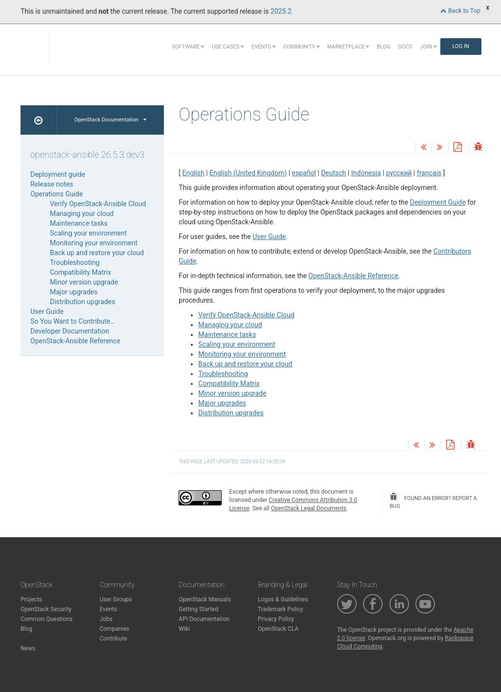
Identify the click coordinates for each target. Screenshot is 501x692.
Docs (405, 47)
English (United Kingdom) (248, 173)
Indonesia (366, 173)
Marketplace (348, 47)
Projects (31, 599)
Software (188, 47)
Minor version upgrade (232, 393)
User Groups (116, 599)
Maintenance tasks (227, 334)
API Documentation (204, 619)
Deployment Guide (438, 202)
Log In (461, 46)
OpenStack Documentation (110, 120)
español (304, 173)
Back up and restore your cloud (245, 364)
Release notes (51, 184)
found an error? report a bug (433, 501)
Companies (115, 628)
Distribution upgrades (230, 413)
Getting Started (198, 609)
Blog (383, 47)
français (429, 173)
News (28, 648)
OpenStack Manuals (205, 599)
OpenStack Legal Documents (308, 508)
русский (399, 173)
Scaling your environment (236, 344)
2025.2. (282, 11)
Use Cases (228, 47)
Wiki (184, 628)
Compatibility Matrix (228, 383)
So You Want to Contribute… (72, 321)
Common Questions (46, 619)
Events (263, 47)
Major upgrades (222, 403)
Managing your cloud (230, 325)
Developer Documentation (69, 331)
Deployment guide (57, 174)
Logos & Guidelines (283, 599)
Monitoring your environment (242, 354)
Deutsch (333, 173)
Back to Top (460, 10)
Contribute (113, 638)
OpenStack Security (46, 609)
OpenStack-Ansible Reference (353, 276)
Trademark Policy (280, 609)
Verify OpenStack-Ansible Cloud (246, 315)
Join (428, 47)
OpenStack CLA (278, 628)
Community (301, 47)
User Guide (269, 236)
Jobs (106, 619)
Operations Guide (56, 194)
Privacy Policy (276, 619)
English (193, 173)
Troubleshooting (223, 374)
